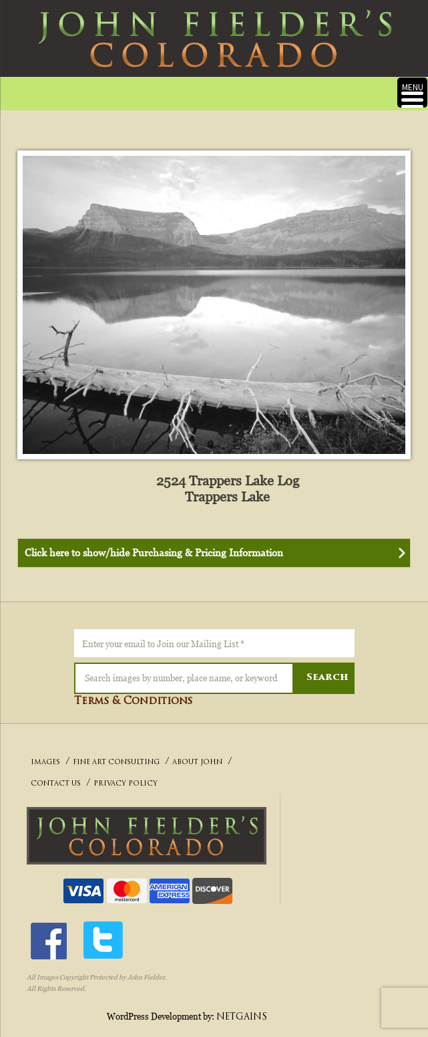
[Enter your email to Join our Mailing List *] (214, 643)
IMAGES (45, 762)
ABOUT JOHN (197, 762)
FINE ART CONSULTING (116, 762)
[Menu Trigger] (412, 93)
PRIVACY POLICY (125, 784)
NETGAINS (241, 1017)
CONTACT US (56, 784)
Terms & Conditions (133, 702)
